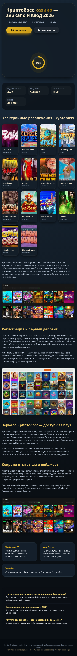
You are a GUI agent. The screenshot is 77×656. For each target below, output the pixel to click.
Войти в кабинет (19, 30)
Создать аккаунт (46, 30)
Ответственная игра (62, 650)
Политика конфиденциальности (19, 650)
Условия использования (43, 650)
